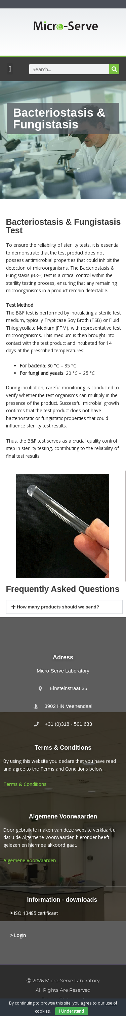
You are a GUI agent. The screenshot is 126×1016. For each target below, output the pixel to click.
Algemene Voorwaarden (29, 860)
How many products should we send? (58, 606)
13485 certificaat (40, 913)
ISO (18, 913)
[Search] (114, 69)
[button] (10, 68)
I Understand (71, 1011)
